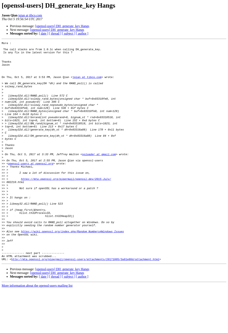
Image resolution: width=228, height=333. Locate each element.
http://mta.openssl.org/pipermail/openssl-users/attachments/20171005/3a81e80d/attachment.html (85, 303)
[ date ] (43, 33)
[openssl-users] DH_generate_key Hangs (62, 26)
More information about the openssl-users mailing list (37, 329)
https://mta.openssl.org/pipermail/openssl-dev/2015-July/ (66, 206)
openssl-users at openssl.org (30, 188)
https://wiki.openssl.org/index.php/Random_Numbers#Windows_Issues (72, 269)
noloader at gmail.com (99, 177)
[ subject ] (68, 33)
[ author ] (82, 33)
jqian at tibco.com (30, 15)
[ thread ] (55, 33)
